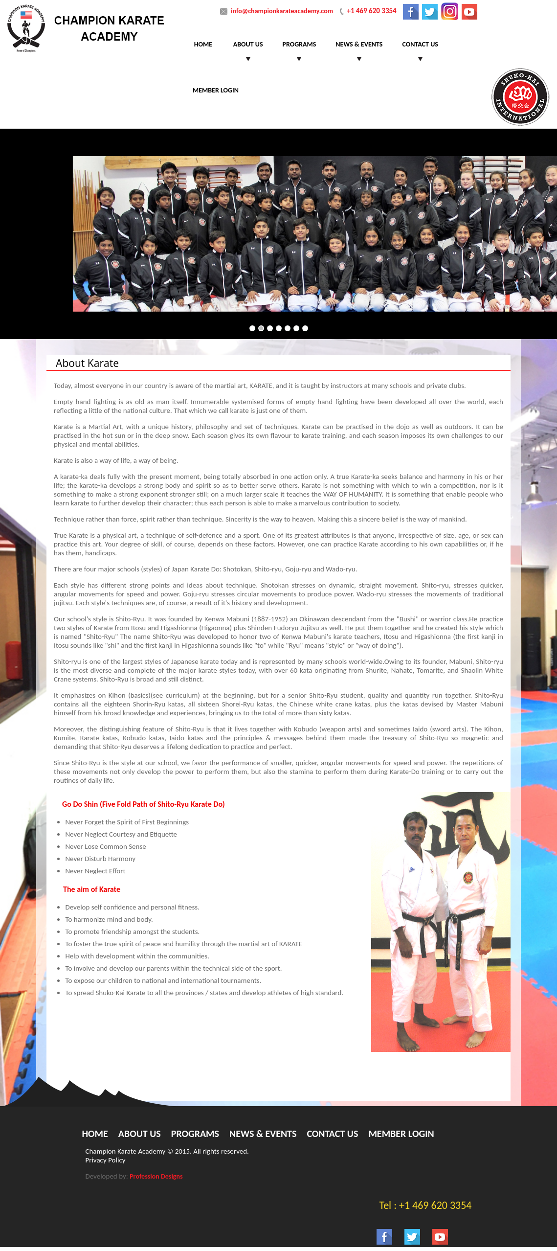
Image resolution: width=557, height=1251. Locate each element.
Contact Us (420, 44)
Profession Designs (156, 1176)
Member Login (216, 90)
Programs (299, 44)
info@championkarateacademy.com (282, 11)
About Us (248, 44)
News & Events (358, 44)
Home (203, 44)
